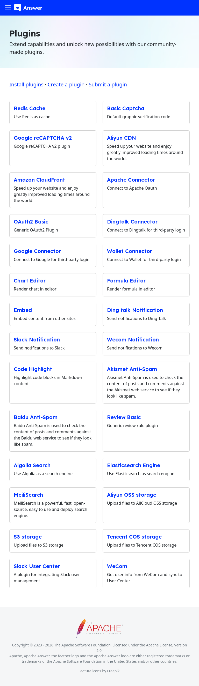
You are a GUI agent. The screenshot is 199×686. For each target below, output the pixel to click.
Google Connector (37, 251)
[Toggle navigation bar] (8, 8)
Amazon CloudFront (39, 179)
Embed (23, 310)
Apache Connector (131, 179)
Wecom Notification (133, 339)
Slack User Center (37, 566)
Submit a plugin (108, 84)
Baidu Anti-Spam (36, 417)
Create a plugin (66, 84)
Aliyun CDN (121, 138)
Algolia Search (32, 465)
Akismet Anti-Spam (132, 369)
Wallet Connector (129, 251)
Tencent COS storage (134, 536)
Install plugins (26, 84)
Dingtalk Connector (132, 221)
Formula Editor (126, 280)
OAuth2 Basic (31, 221)
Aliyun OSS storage (131, 494)
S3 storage (28, 536)
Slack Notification (37, 339)
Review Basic (124, 417)
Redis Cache (29, 108)
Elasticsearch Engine (133, 465)
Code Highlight (33, 369)
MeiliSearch (28, 494)
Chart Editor (30, 280)
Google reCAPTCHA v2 (43, 138)
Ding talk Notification (135, 310)
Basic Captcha (125, 108)
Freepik (113, 670)
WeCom (117, 566)
